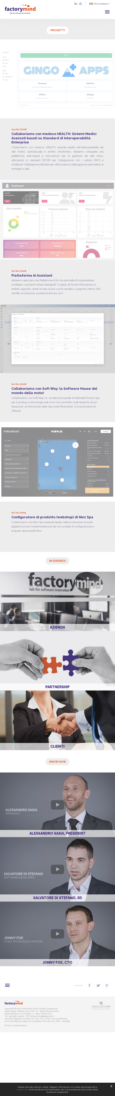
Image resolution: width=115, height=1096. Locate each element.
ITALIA (99, 4)
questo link (22, 1089)
